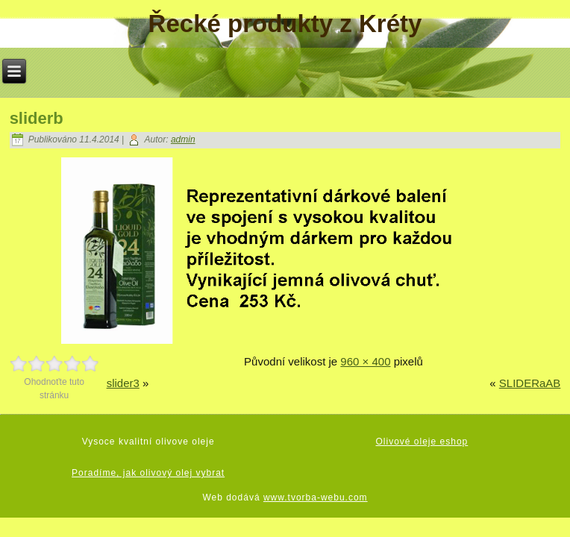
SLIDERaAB (530, 383)
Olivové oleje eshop (422, 441)
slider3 (123, 383)
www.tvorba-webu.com (315, 497)
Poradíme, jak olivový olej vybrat (148, 473)
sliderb (36, 118)
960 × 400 (365, 361)
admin (183, 139)
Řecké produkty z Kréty (285, 23)
